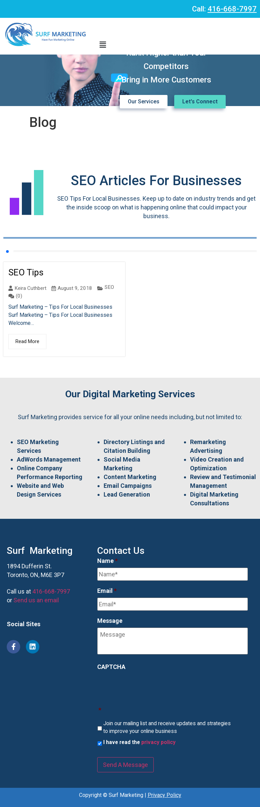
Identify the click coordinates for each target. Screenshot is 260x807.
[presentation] (148, 687)
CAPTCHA (111, 666)
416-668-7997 (232, 9)
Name (107, 560)
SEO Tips (25, 272)
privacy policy (158, 742)
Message (109, 620)
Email (107, 590)
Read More (27, 341)
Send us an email (36, 600)
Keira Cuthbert (30, 288)
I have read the (139, 742)
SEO (109, 287)
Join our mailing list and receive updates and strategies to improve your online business (167, 727)
